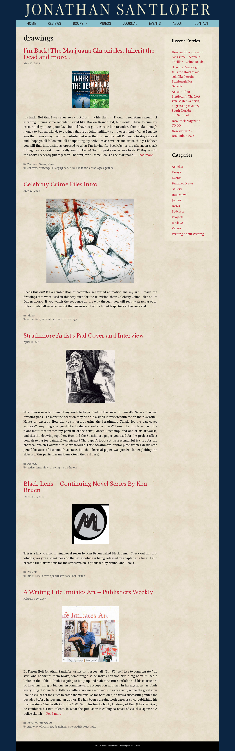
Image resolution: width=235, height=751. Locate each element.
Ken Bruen (78, 575)
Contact (201, 23)
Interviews (45, 722)
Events (155, 23)
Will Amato (135, 746)
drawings (44, 167)
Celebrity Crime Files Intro (60, 184)
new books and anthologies (87, 167)
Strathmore (70, 467)
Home (31, 23)
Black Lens (34, 575)
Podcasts (178, 211)
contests (32, 167)
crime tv (58, 319)
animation (33, 319)
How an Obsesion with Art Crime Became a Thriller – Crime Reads (187, 57)
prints (109, 167)
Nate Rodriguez (77, 726)
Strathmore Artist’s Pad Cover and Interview (84, 335)
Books (83, 23)
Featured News (36, 164)
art (51, 726)
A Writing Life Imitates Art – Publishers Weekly (88, 592)
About (178, 23)
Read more (145, 155)
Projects (32, 463)
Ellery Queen (60, 167)
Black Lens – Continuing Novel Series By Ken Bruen (85, 487)
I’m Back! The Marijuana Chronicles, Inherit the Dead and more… (89, 54)
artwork (47, 319)
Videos (105, 23)
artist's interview (37, 467)
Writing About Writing (188, 234)
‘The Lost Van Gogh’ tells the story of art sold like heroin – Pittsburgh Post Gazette (185, 77)
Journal (130, 23)
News (51, 164)
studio (92, 726)
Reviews (54, 23)
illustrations (62, 575)
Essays (176, 172)
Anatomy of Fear (37, 726)
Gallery (177, 189)
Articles (32, 722)
